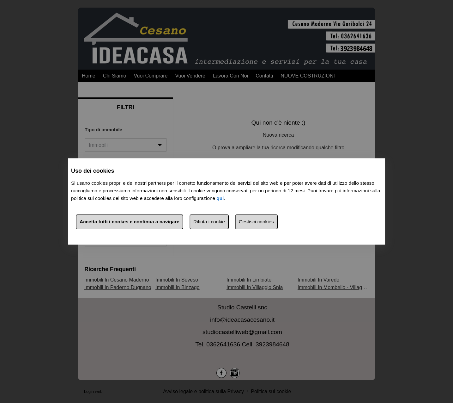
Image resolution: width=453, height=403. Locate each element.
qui (220, 198)
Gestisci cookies (256, 222)
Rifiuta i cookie (209, 222)
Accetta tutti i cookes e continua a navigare (129, 222)
